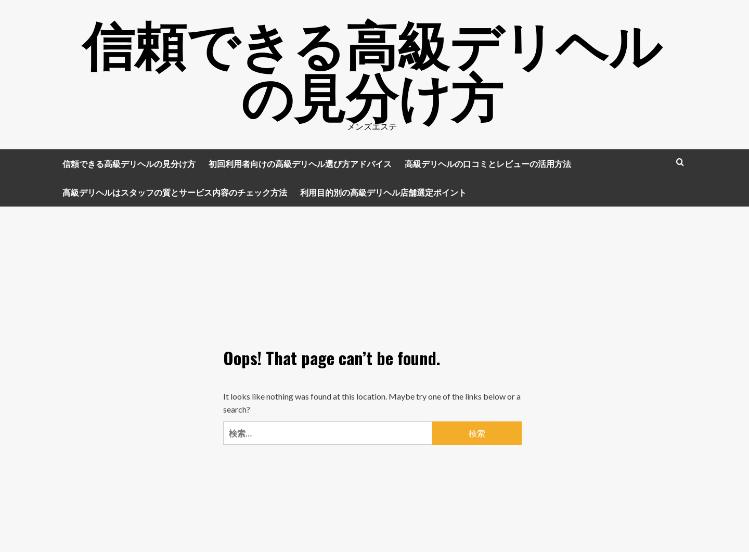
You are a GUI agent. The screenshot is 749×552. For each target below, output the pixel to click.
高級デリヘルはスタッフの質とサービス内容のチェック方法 (174, 192)
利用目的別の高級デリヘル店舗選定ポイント (383, 192)
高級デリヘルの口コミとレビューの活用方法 (488, 163)
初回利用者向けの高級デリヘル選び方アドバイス (300, 163)
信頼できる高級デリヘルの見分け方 (372, 67)
